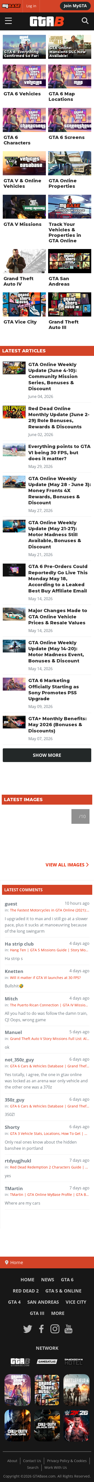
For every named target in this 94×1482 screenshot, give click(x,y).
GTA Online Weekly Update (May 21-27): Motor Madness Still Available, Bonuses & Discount (54, 535)
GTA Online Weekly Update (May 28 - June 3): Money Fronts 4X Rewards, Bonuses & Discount (59, 491)
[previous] (8, 829)
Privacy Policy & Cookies (67, 1461)
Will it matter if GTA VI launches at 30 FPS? (45, 977)
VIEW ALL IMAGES (67, 865)
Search (33, 1467)
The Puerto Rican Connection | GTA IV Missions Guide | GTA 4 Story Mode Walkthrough (49, 1005)
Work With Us (55, 1467)
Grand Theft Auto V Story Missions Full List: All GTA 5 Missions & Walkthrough (49, 1038)
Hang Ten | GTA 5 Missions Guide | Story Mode (49, 950)
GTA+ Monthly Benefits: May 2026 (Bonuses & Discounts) (57, 725)
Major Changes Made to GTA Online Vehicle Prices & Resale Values (57, 617)
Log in (31, 6)
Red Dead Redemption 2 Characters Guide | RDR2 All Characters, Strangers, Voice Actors (49, 1167)
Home (27, 1280)
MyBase (8, 6)
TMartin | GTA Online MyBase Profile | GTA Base (49, 1194)
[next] (86, 829)
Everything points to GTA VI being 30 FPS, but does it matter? (59, 452)
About (12, 1461)
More (57, 1313)
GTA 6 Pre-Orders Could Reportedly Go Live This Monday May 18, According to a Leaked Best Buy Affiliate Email (58, 578)
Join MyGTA (75, 5)
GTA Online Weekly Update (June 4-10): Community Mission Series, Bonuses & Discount (53, 376)
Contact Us (32, 1461)
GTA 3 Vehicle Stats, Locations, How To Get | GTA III (49, 1133)
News (47, 1280)
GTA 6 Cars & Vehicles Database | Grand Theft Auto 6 (49, 1066)
